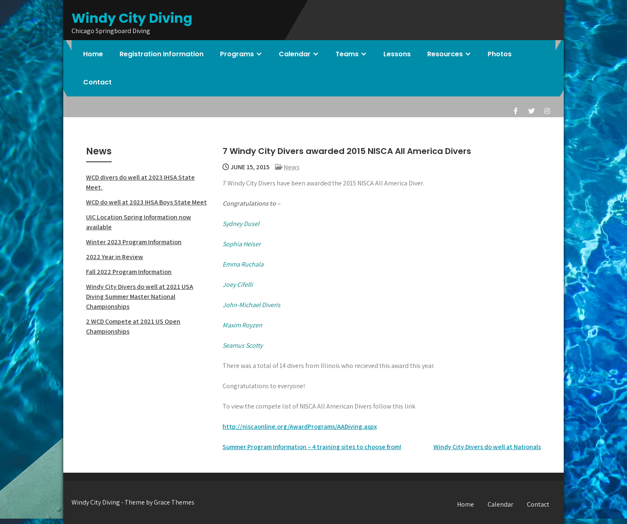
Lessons (397, 54)
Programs (237, 54)
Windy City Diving (132, 18)
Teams (347, 54)
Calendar (295, 54)
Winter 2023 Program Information (134, 242)
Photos (500, 54)
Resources (445, 54)
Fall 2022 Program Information (129, 271)
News (291, 167)
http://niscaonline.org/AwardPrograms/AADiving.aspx (300, 426)
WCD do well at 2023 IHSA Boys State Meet (146, 202)
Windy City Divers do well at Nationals (487, 446)
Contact (97, 82)
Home (93, 54)
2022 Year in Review (114, 256)
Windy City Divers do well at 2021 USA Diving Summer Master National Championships (139, 296)
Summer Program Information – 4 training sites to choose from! (312, 446)
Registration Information (161, 54)
